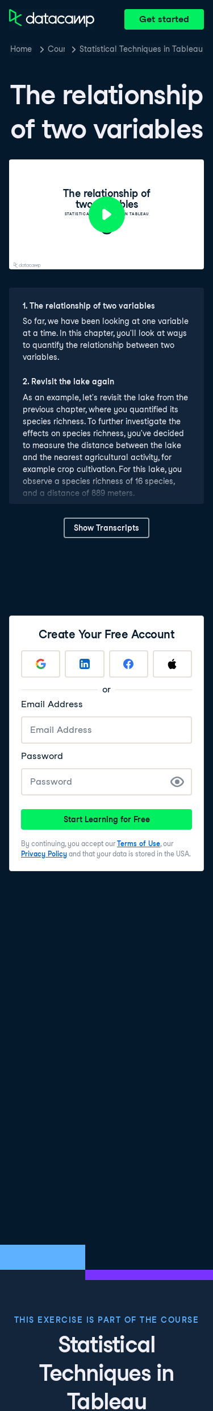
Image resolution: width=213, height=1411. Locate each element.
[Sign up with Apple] (172, 664)
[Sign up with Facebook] (128, 664)
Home (21, 49)
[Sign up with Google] (40, 664)
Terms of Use (138, 843)
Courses (56, 49)
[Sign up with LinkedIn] (84, 664)
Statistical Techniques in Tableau (141, 49)
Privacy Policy (44, 854)
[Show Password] (177, 781)
